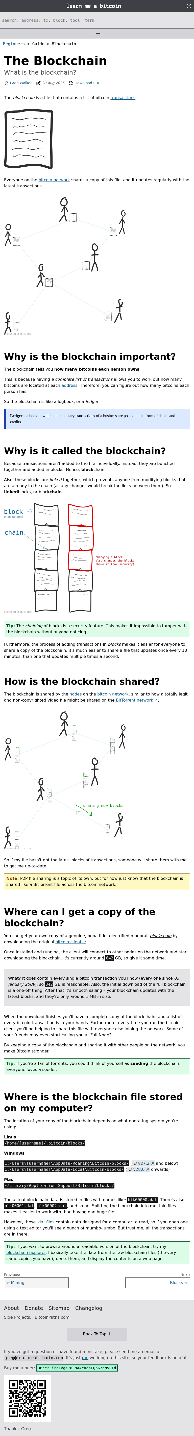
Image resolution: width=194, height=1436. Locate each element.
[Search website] (97, 20)
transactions (122, 97)
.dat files (45, 1222)
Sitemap (59, 1308)
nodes (75, 694)
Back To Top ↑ (97, 1334)
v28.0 (138, 1169)
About (11, 1308)
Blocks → (179, 1282)
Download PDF (84, 83)
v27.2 (144, 1163)
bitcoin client (68, 941)
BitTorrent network (134, 700)
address (69, 385)
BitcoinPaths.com (52, 1317)
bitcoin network (54, 179)
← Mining (15, 1282)
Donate (34, 1308)
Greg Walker (21, 83)
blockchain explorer (25, 1252)
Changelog (88, 1308)
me (85, 1357)
